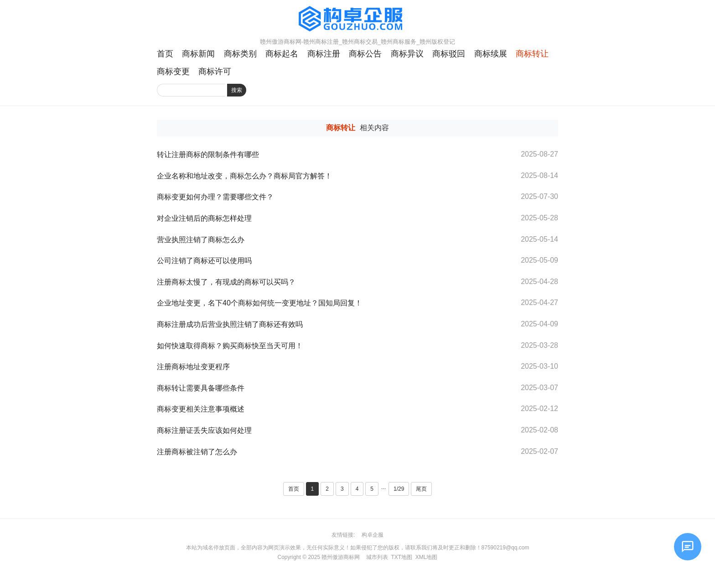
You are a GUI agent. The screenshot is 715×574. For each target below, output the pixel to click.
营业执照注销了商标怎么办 (200, 240)
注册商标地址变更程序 (193, 367)
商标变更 (173, 71)
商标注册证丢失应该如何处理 (204, 430)
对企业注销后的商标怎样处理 (204, 218)
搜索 (236, 90)
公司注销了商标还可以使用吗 (204, 260)
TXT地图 (401, 557)
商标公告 (365, 53)
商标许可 (214, 71)
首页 (165, 53)
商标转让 (532, 53)
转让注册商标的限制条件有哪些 (208, 154)
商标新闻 (198, 53)
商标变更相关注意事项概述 (200, 409)
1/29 (399, 489)
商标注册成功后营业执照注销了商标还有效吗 (230, 324)
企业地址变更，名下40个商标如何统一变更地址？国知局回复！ (259, 303)
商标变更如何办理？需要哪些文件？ (215, 197)
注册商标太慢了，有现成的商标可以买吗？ (226, 282)
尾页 (421, 489)
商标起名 (281, 53)
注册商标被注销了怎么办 (198, 452)
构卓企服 (372, 535)
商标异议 (407, 53)
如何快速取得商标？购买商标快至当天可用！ (230, 346)
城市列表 (377, 557)
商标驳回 (448, 53)
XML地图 (426, 557)
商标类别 (240, 53)
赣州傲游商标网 (340, 557)
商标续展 (490, 53)
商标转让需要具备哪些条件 (200, 388)
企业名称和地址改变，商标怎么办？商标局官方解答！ (244, 176)
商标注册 (323, 53)
